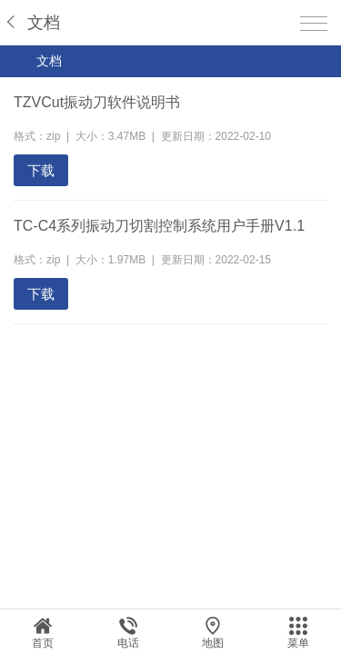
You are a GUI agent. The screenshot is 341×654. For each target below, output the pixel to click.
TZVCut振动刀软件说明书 (97, 102)
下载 (41, 170)
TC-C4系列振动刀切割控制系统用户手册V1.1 (159, 225)
